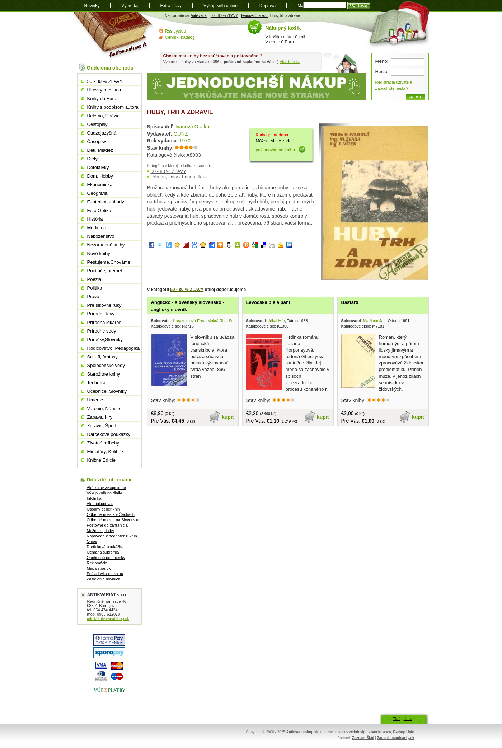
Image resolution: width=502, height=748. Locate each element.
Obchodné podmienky (106, 557)
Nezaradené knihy (106, 245)
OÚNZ (181, 134)
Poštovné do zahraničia (107, 525)
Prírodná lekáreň (104, 322)
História (95, 219)
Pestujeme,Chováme (109, 262)
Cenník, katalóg (180, 37)
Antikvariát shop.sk (114, 36)
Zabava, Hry (100, 417)
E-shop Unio (403, 732)
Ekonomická (100, 184)
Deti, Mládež (100, 150)
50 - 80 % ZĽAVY (224, 16)
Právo (93, 296)
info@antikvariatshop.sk (108, 618)
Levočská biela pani (268, 302)
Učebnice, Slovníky (107, 391)
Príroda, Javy (164, 176)
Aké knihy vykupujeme (106, 487)
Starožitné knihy (104, 374)
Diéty (92, 158)
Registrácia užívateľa (393, 82)
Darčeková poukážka (105, 547)
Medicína (96, 227)
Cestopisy (97, 124)
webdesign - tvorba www (370, 732)
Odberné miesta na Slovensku (113, 520)
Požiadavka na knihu (105, 573)
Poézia (94, 279)
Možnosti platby (100, 530)
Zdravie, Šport (102, 425)
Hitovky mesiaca (104, 90)
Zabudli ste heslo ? (391, 88)
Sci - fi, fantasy (102, 356)
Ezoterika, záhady (105, 201)
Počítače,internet (104, 270)
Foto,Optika (99, 210)
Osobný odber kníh (103, 509)
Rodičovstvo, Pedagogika (113, 348)
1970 (185, 141)
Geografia (97, 193)
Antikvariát (199, 16)
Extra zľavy (171, 5)
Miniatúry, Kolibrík (105, 451)
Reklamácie (97, 563)
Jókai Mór (276, 321)
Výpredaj (129, 5)
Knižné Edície (101, 460)
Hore (408, 718)
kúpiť (228, 417)
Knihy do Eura (102, 98)
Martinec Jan (374, 321)
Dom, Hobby (100, 176)
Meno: (382, 61)
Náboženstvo (100, 236)
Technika (96, 382)
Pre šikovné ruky (104, 305)
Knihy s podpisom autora (113, 107)
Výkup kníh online (220, 5)
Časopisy (96, 141)
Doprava (267, 5)
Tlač (396, 718)
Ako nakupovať (100, 504)
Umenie (95, 400)
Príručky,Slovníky (105, 339)
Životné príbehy (103, 443)
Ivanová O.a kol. (254, 16)
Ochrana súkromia (103, 552)
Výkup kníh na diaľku (105, 493)
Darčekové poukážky (109, 434)
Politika (94, 288)
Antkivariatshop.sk (302, 732)
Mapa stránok (99, 568)
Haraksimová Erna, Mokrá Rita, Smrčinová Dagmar (217, 321)
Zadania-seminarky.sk (395, 738)
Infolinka (94, 498)
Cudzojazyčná (102, 133)
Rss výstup (175, 31)
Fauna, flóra (194, 176)
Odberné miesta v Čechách (111, 514)
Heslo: (382, 71)
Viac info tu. (290, 62)
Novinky (92, 5)
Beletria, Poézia (103, 115)
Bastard (349, 302)
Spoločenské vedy (106, 365)
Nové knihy (98, 253)
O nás (92, 541)
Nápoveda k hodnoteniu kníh (112, 536)
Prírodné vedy (101, 331)
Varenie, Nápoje (103, 408)
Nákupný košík (283, 28)
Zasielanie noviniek (104, 579)
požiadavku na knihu (275, 149)
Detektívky (98, 167)
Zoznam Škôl (363, 738)
